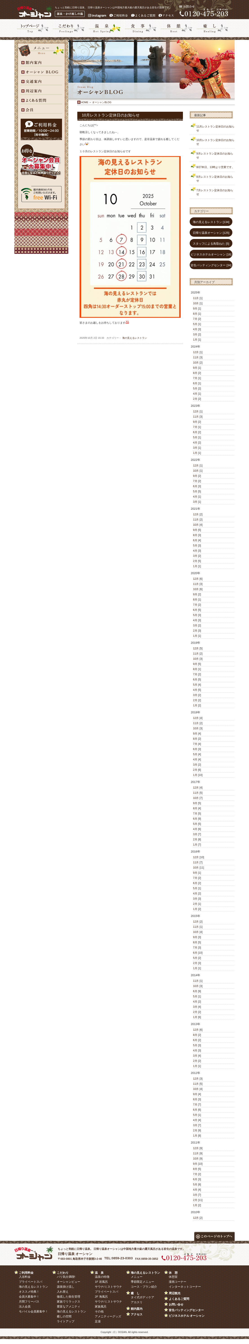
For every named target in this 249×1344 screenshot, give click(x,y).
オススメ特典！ (29, 1291)
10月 (196, 303)
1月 (195, 339)
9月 (195, 308)
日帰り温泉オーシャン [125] (211, 232)
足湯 (98, 1321)
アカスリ (136, 1302)
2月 (195, 398)
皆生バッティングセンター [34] (211, 265)
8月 (195, 313)
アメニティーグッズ (108, 1316)
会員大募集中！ (29, 1296)
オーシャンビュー (68, 1281)
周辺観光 (174, 1293)
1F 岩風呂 (101, 1281)
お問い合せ (176, 1304)
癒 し (135, 1293)
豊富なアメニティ (68, 1306)
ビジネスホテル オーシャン (187, 1315)
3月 (195, 334)
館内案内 (136, 1308)
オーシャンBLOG (101, 102)
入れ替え (63, 1291)
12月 (196, 352)
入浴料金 (25, 1276)
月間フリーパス (29, 1301)
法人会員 (25, 1306)
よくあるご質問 (179, 1299)
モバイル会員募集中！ (33, 1311)
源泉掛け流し (65, 1286)
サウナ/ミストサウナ (108, 1286)
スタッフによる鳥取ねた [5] (211, 243)
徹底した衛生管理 (68, 1296)
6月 (195, 383)
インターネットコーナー (185, 1286)
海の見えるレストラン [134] (211, 222)
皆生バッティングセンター (186, 1310)
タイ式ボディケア (142, 1297)
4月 (195, 329)
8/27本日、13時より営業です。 (215, 167)
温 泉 (99, 1272)
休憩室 (173, 1276)
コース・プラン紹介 (144, 1286)
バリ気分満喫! (66, 1276)
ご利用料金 (26, 1272)
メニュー (136, 1276)
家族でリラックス (68, 1301)
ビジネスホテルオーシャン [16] (211, 254)
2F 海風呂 (101, 1296)
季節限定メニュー (142, 1281)
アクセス (136, 1314)
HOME (84, 102)
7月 (195, 319)
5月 (195, 324)
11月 (196, 298)
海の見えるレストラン (134, 338)
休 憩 (173, 1272)
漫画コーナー (177, 1281)
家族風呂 (101, 1306)
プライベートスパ (30, 1281)
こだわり (63, 1272)
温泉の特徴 (102, 1276)
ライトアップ (65, 1321)
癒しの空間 (64, 1316)
